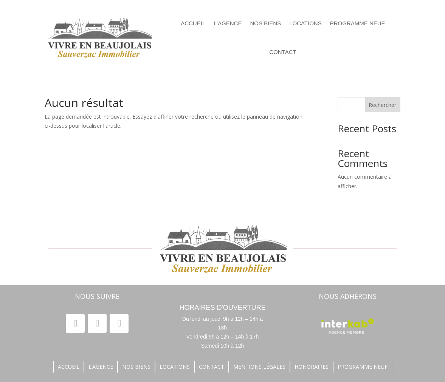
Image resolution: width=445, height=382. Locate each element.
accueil (68, 367)
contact (282, 52)
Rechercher (382, 104)
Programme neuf (357, 23)
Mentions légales (259, 367)
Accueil (193, 23)
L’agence (228, 23)
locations (305, 23)
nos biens (265, 23)
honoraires (312, 367)
